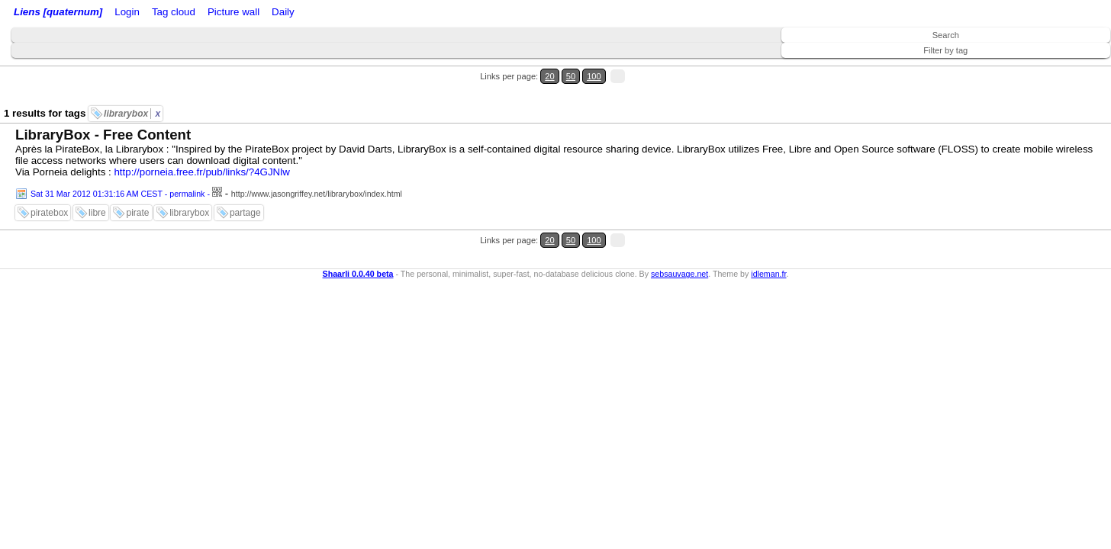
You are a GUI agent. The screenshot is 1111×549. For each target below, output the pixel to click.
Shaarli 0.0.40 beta (358, 227)
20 (1040, 67)
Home (116, 13)
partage (245, 185)
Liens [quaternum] (54, 13)
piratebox (49, 185)
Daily (399, 13)
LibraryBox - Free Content (103, 107)
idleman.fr (768, 227)
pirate (137, 185)
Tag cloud (304, 13)
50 (1055, 67)
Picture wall (356, 13)
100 (1071, 67)
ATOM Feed (251, 13)
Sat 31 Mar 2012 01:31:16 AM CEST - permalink (117, 166)
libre (97, 185)
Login (147, 13)
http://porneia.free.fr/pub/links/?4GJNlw (201, 144)
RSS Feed (187, 13)
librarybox (132, 86)
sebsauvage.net (679, 227)
